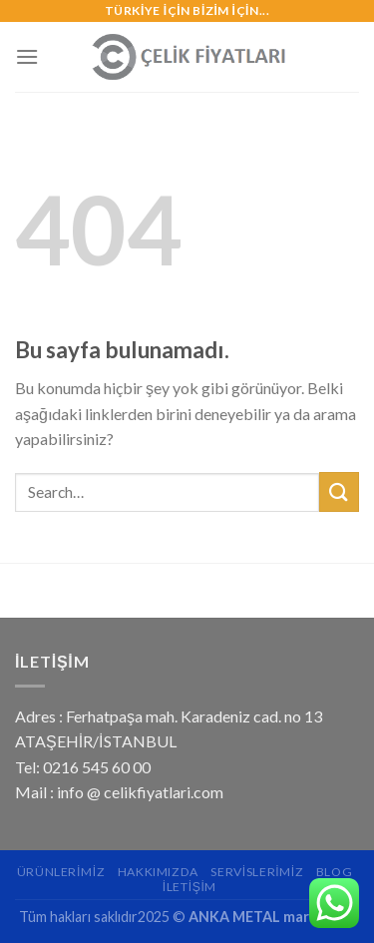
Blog (334, 871)
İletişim (189, 886)
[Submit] (339, 491)
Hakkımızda (158, 871)
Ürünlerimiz (61, 871)
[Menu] (27, 56)
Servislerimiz (256, 871)
